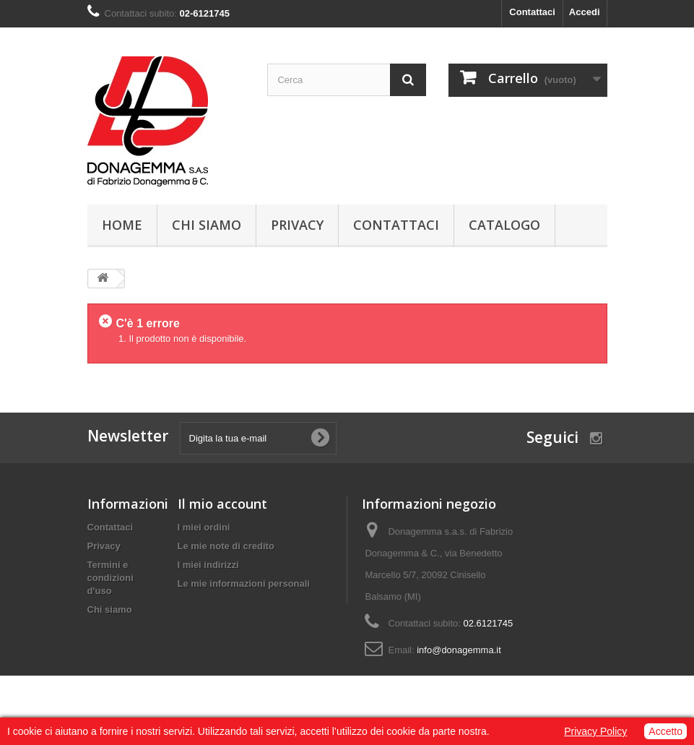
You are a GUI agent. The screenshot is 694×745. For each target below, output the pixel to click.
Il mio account (222, 503)
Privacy (297, 224)
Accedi (584, 12)
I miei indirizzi (208, 564)
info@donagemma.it (459, 650)
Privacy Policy (595, 731)
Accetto (665, 731)
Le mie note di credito (226, 546)
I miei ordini (204, 527)
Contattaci (532, 12)
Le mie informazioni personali (244, 583)
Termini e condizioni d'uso (110, 577)
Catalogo (504, 224)
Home (122, 224)
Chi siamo (206, 224)
